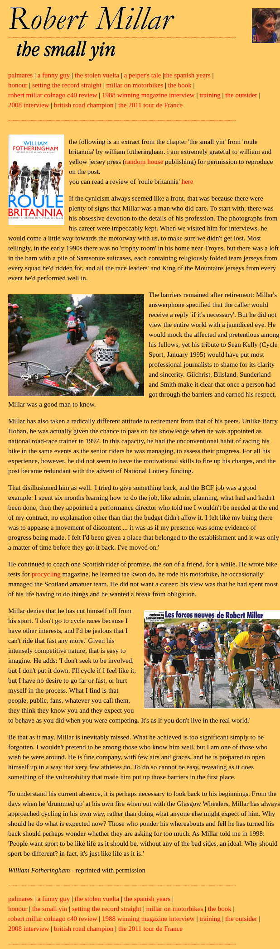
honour (18, 85)
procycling (46, 574)
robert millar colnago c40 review (52, 95)
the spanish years (187, 75)
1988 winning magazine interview (148, 95)
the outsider (241, 95)
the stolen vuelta (97, 75)
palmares (20, 75)
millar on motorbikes (134, 85)
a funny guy (54, 75)
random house (144, 161)
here (187, 181)
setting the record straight (66, 85)
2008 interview (28, 105)
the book (180, 85)
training (210, 95)
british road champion (84, 105)
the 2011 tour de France (150, 105)
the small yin (50, 908)
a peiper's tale (142, 75)
